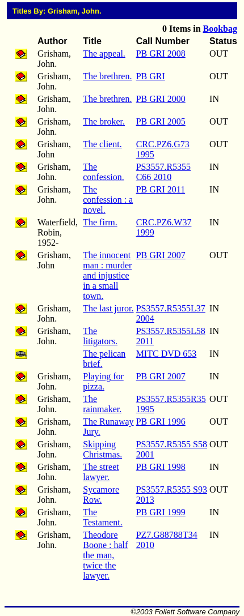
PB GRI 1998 (161, 467)
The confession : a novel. (108, 200)
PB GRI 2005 (161, 121)
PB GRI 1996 (161, 421)
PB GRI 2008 (161, 53)
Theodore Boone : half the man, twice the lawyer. (105, 555)
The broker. (104, 121)
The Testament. (103, 517)
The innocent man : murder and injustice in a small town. (107, 275)
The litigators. (100, 336)
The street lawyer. (101, 472)
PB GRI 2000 (161, 99)
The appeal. (104, 53)
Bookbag (220, 28)
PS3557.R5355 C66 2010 (163, 172)
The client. (102, 144)
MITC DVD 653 (166, 353)
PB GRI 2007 (161, 255)
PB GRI (150, 76)
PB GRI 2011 (161, 189)
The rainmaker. (102, 404)
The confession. (103, 172)
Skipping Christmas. (102, 449)
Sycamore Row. (101, 494)
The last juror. (108, 308)
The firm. (100, 222)
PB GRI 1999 (161, 512)
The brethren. (107, 76)
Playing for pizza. (103, 381)
